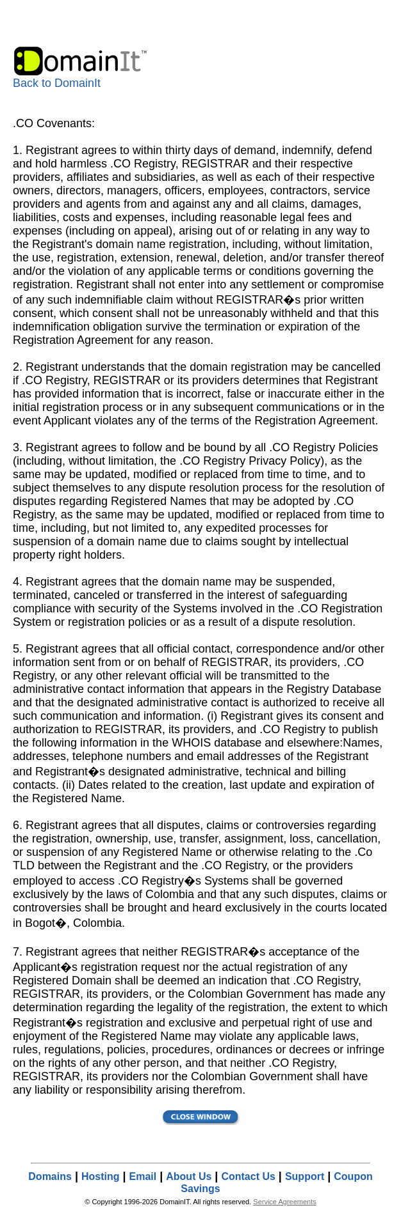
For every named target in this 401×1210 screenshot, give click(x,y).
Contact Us (248, 1176)
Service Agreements (284, 1202)
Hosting (100, 1176)
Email (143, 1176)
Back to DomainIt (81, 77)
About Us (188, 1176)
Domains (50, 1176)
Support (304, 1176)
